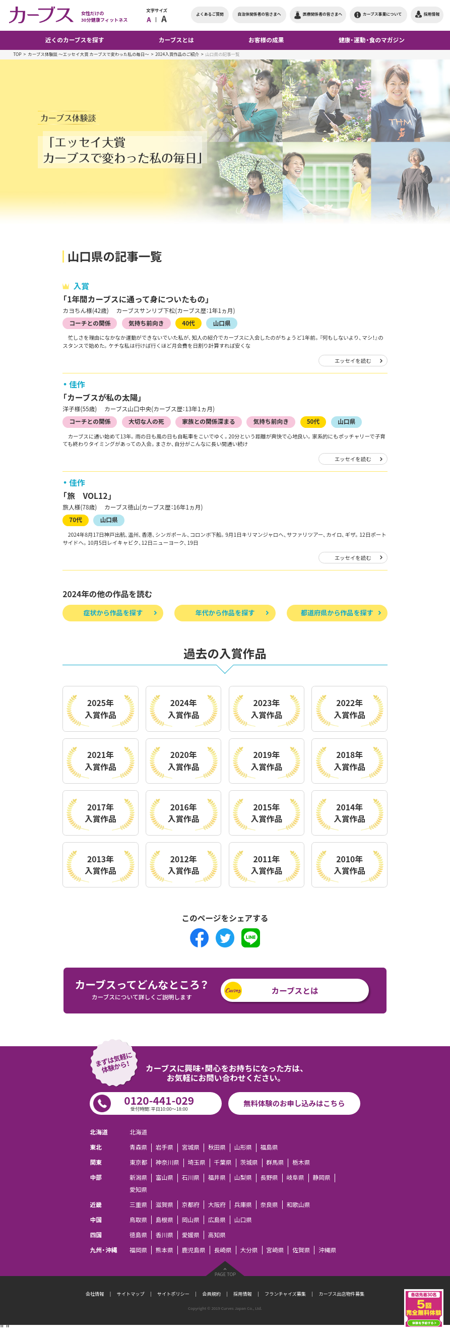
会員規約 (211, 1293)
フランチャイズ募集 (285, 1293)
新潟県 (138, 1178)
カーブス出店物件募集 (341, 1293)
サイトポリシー (173, 1293)
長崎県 (222, 1250)
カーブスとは (295, 990)
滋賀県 (164, 1204)
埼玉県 (197, 1163)
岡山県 (191, 1220)
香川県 (164, 1235)
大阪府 (217, 1204)
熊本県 (164, 1250)
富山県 (164, 1178)
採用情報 (242, 1293)
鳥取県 (138, 1220)
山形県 (243, 1147)
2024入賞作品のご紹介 (177, 54)
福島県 (269, 1147)
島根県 (164, 1220)
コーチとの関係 (89, 323)
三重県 (138, 1204)
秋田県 (217, 1147)
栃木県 (301, 1163)
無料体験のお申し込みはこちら (294, 1103)
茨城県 (249, 1163)
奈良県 (269, 1204)
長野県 (269, 1178)
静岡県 (321, 1178)
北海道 (138, 1132)
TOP (17, 54)
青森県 (138, 1147)
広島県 (217, 1220)
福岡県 (138, 1250)
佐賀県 (301, 1250)
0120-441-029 (159, 1103)
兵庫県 (243, 1204)
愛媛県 (191, 1235)
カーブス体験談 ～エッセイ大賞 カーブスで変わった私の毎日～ (88, 54)
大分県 (249, 1250)
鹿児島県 (194, 1250)
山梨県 (243, 1178)
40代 (188, 323)
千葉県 (222, 1163)
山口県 (222, 323)
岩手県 (164, 1147)
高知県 (217, 1235)
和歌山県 (298, 1204)
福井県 (217, 1178)
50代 (313, 421)
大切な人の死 (146, 421)
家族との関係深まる (208, 421)
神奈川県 (167, 1163)
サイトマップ (131, 1293)
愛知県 (138, 1189)
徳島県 (138, 1235)
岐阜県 (295, 1178)
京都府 (191, 1204)
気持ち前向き (146, 323)
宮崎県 (275, 1250)
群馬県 (275, 1163)
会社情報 (95, 1293)
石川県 (191, 1178)
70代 (75, 519)
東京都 (138, 1163)
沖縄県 (327, 1250)
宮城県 (191, 1147)
